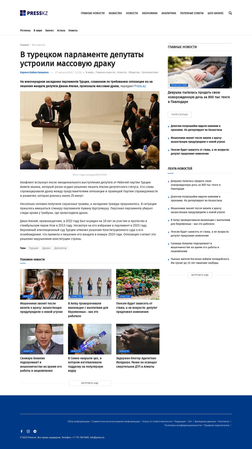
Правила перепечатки (217, 425)
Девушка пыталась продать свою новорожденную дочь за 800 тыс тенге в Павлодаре (196, 184)
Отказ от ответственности (157, 421)
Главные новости (106, 72)
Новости (122, 72)
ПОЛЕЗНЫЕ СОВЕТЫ (191, 13)
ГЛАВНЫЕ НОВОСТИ (93, 13)
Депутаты (61, 248)
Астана (61, 30)
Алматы (72, 30)
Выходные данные (206, 421)
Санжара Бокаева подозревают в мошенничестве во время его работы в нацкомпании (195, 247)
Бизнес (49, 30)
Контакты (224, 421)
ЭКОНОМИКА (149, 13)
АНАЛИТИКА (168, 13)
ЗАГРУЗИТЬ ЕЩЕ (89, 383)
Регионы (25, 30)
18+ (190, 421)
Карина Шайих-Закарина (34, 72)
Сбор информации (79, 421)
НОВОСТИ (132, 13)
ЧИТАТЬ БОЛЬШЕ (179, 114)
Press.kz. (140, 86)
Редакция (180, 421)
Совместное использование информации (116, 421)
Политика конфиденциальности (183, 425)
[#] (34, 12)
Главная (24, 45)
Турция (33, 248)
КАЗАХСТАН (115, 13)
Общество (134, 72)
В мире (38, 30)
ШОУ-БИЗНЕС (216, 13)
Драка (46, 248)
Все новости (38, 45)
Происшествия (149, 72)
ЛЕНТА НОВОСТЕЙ (180, 168)
